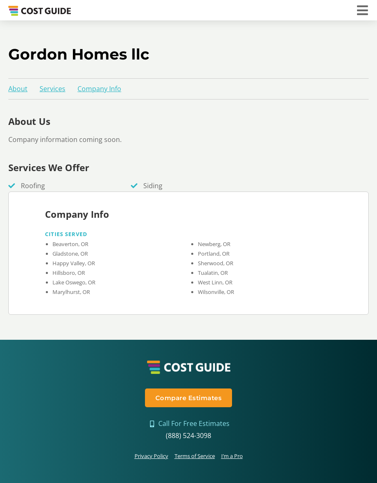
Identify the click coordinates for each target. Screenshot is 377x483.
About (17, 88)
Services (52, 88)
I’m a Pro (232, 456)
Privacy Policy (151, 456)
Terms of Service (195, 456)
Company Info (99, 88)
